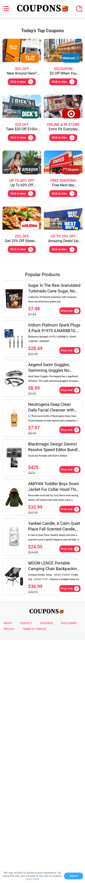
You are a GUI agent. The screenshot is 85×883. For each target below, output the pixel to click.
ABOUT (8, 623)
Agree (74, 876)
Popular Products (42, 274)
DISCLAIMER (68, 623)
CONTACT (26, 623)
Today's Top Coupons (42, 30)
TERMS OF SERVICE (34, 629)
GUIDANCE (46, 623)
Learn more (32, 879)
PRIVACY (9, 629)
